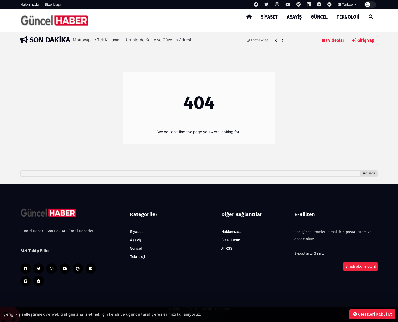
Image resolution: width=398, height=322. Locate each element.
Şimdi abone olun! (361, 266)
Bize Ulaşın (54, 4)
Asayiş (294, 17)
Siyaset (269, 17)
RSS (227, 248)
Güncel (319, 17)
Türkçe (346, 4)
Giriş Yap (363, 40)
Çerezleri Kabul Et (372, 314)
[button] (276, 40)
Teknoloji (348, 17)
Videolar (333, 40)
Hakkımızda (29, 4)
